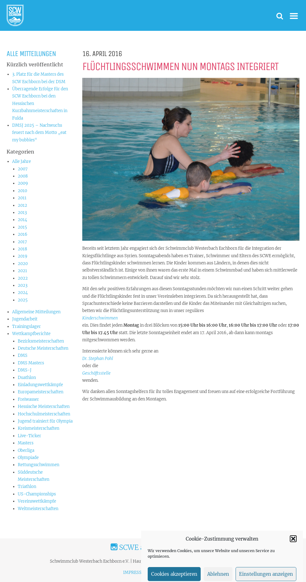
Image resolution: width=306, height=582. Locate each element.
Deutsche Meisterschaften (43, 348)
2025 (23, 300)
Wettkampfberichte (31, 333)
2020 (23, 263)
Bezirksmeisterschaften (41, 341)
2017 (22, 241)
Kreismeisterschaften (38, 428)
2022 (23, 278)
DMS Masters (31, 363)
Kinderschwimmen (100, 318)
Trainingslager (26, 326)
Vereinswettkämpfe (37, 501)
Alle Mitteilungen (31, 53)
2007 (23, 169)
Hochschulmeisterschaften (44, 414)
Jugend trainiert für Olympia (45, 421)
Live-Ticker (29, 435)
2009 (23, 183)
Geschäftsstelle (96, 373)
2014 (22, 219)
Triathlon (27, 486)
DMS (22, 355)
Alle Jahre (21, 161)
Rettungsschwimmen (38, 464)
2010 (22, 190)
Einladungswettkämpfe (40, 384)
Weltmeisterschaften (38, 508)
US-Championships (37, 494)
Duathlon (27, 377)
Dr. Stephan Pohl (97, 358)
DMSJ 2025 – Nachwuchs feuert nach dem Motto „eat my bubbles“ (39, 133)
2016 (22, 234)
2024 (23, 292)
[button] (293, 549)
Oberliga (26, 450)
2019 (22, 256)
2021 (22, 270)
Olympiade (28, 457)
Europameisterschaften (40, 392)
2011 (22, 198)
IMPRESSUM (136, 572)
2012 (22, 205)
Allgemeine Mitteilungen (36, 312)
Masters (25, 443)
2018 (22, 249)
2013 (22, 212)
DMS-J (24, 370)
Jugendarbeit (24, 319)
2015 (22, 227)
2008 (23, 176)
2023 (22, 285)
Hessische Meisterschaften (43, 406)
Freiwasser (28, 399)
